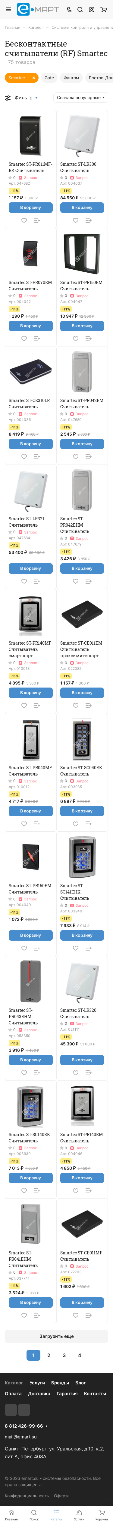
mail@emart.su (21, 1437)
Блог (80, 1383)
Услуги (37, 1383)
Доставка (39, 1393)
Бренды (60, 1383)
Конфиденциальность (27, 1495)
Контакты (95, 1393)
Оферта (62, 1495)
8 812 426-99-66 (24, 1426)
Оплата (13, 1393)
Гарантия (67, 1393)
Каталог (14, 1383)
